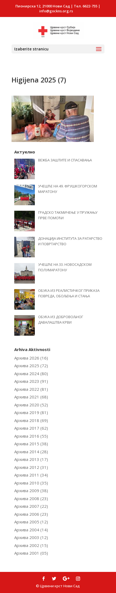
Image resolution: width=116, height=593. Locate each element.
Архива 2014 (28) (31, 451)
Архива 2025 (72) (31, 365)
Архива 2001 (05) (31, 553)
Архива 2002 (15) (31, 545)
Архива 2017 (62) (31, 428)
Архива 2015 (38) (31, 443)
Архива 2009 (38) (31, 490)
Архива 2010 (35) (31, 483)
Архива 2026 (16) (31, 358)
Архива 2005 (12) (31, 521)
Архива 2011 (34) (31, 475)
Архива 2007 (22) (31, 506)
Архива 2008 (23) (31, 498)
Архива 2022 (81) (31, 389)
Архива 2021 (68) (31, 397)
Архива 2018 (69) (31, 420)
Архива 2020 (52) (31, 404)
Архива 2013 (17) (31, 459)
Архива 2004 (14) (31, 529)
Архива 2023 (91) (31, 381)
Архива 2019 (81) (31, 412)
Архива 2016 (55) (31, 436)
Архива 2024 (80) (31, 373)
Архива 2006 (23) (31, 514)
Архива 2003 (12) (31, 537)
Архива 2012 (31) (31, 467)
